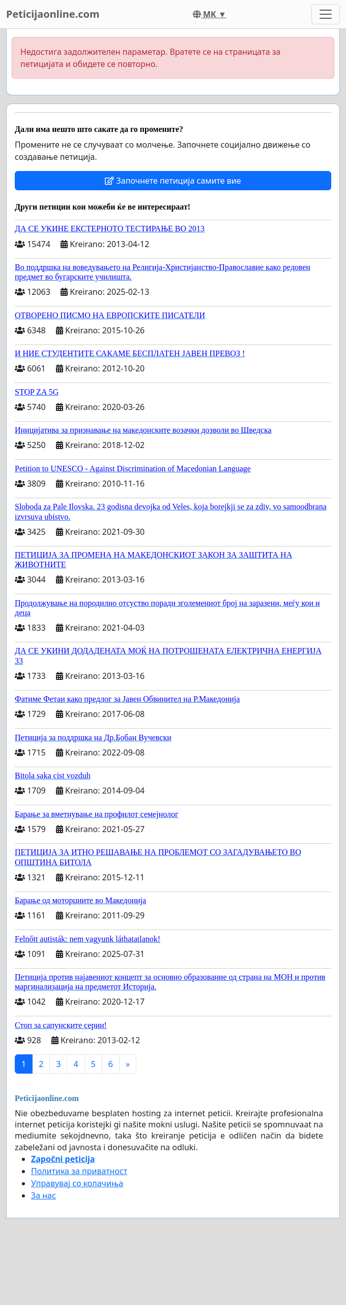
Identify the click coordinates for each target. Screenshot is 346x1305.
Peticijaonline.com (53, 14)
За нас (43, 1195)
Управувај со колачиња (77, 1183)
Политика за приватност (79, 1171)
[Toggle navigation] (325, 14)
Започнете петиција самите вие (173, 180)
